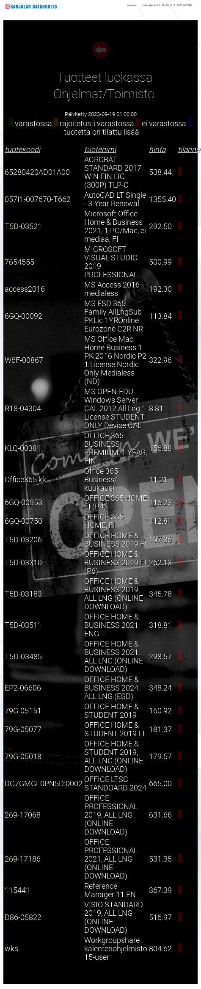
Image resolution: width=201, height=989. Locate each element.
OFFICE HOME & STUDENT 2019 (111, 710)
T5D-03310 (23, 562)
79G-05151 (23, 711)
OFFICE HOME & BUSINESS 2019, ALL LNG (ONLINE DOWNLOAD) (113, 594)
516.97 (160, 917)
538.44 (160, 172)
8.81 (156, 408)
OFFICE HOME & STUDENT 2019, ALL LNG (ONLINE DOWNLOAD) (113, 757)
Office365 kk (25, 479)
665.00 (160, 783)
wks (11, 949)
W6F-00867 (24, 360)
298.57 (160, 656)
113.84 (160, 316)
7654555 (19, 262)
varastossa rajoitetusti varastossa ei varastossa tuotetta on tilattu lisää (100, 127)
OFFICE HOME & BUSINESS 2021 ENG (111, 625)
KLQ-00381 (23, 448)
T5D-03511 (23, 625)
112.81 (160, 521)
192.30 (160, 289)
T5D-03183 (23, 594)
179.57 (160, 756)
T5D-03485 (23, 656)
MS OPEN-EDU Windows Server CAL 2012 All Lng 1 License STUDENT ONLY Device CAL (115, 408)
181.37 (160, 729)
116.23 (160, 502)
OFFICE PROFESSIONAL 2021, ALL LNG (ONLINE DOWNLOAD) (111, 859)
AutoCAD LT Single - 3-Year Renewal (115, 199)
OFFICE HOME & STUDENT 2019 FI (114, 729)
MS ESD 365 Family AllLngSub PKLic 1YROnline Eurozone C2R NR (113, 316)
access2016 (25, 289)
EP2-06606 (23, 688)
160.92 (160, 711)
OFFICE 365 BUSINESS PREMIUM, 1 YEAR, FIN (115, 448)
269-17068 (23, 815)
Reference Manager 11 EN (110, 890)
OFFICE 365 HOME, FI (104, 521)
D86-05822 (23, 917)
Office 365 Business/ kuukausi (101, 479)
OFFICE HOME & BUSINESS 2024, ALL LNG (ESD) (112, 688)
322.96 (160, 360)
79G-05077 (23, 729)
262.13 (160, 562)
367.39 (160, 890)
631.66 (160, 815)
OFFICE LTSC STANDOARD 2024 (115, 783)
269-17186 (23, 859)
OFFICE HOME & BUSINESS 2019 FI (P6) (115, 562)
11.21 (158, 479)
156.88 (160, 448)
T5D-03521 (23, 226)
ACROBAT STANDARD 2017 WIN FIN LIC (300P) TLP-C (112, 172)
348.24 (160, 688)
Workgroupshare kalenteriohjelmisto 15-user (115, 948)
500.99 (160, 262)
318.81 (160, 625)
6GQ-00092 (23, 316)
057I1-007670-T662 (38, 199)
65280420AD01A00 (37, 172)
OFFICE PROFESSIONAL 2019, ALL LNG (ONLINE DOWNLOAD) (111, 815)
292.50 (160, 226)
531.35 (160, 859)
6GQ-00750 (23, 521)
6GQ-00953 (23, 502)
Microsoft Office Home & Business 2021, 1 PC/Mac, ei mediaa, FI (115, 226)
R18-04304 (23, 408)
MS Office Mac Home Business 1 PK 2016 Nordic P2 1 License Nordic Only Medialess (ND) (115, 360)
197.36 (160, 540)
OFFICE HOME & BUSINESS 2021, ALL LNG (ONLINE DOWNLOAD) (113, 657)
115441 (17, 890)
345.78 (160, 594)
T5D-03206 (23, 540)
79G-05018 (23, 756)
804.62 (160, 949)
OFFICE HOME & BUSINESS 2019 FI (115, 539)
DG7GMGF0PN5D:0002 (44, 783)
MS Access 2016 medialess (112, 289)
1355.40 (162, 199)
